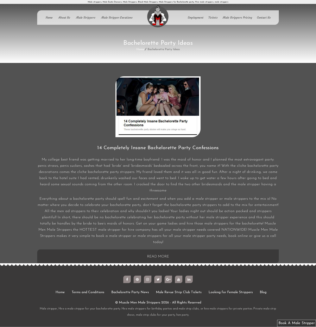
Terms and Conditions (88, 293)
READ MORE (158, 257)
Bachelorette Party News (130, 293)
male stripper (249, 184)
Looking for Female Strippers (231, 293)
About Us (64, 17)
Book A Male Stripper (296, 323)
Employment (195, 17)
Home (49, 17)
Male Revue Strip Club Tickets (179, 293)
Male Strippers (85, 17)
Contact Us (264, 17)
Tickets (213, 17)
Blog (263, 293)
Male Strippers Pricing (237, 17)
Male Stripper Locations (117, 17)
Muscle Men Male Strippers (139, 303)
